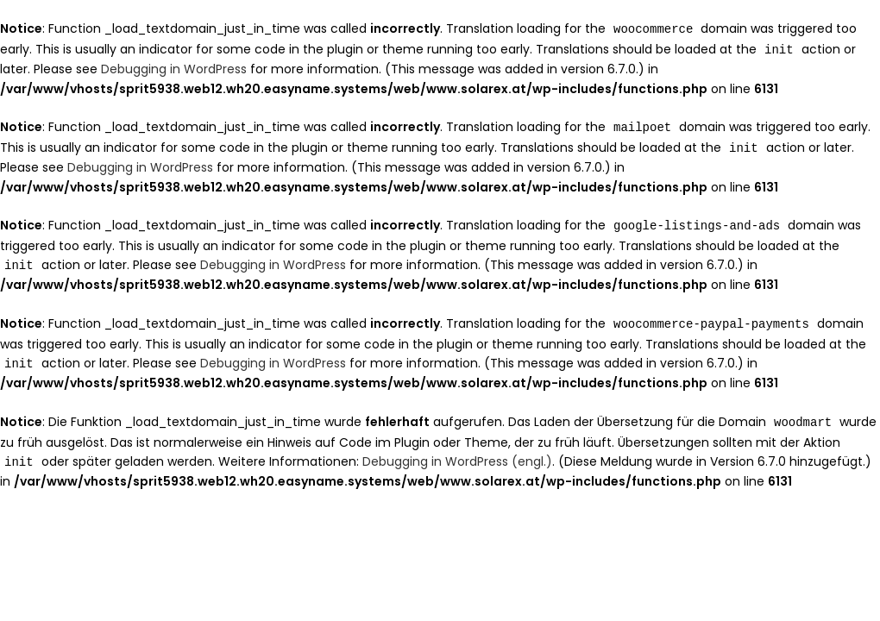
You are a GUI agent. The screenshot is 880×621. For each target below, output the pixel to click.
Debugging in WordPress (174, 67)
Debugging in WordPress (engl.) (457, 453)
